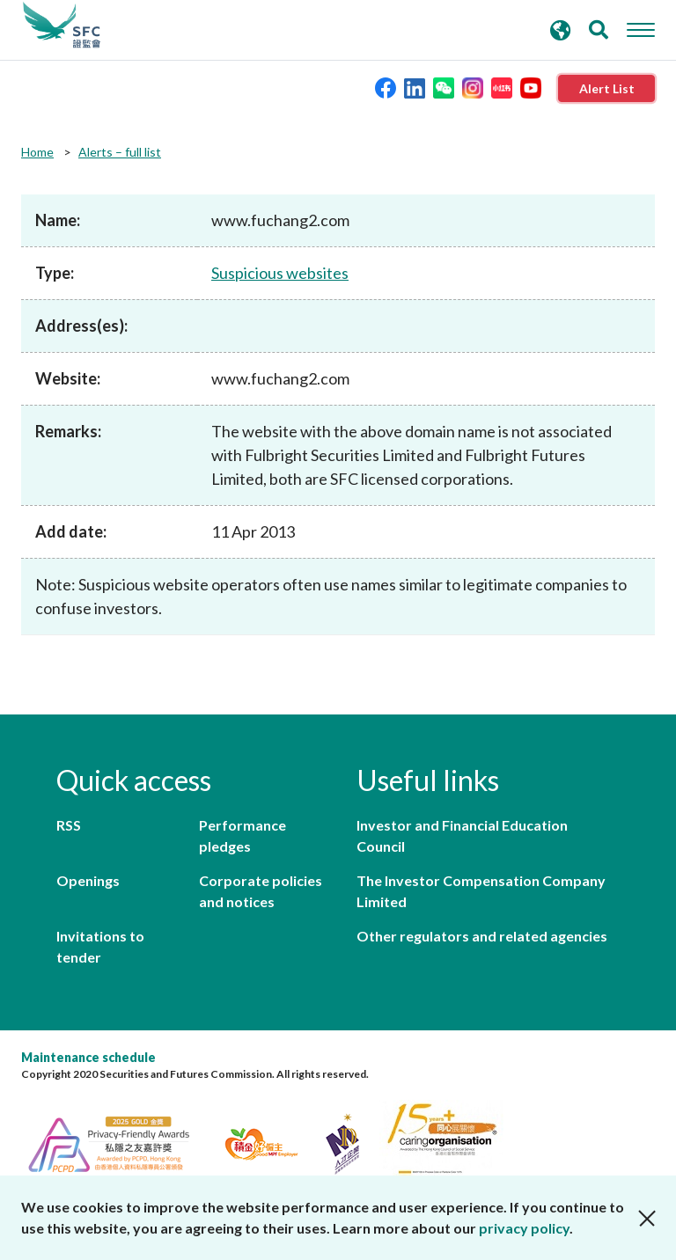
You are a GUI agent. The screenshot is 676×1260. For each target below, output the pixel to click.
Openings (88, 880)
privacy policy (524, 1228)
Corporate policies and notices (260, 891)
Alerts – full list (119, 151)
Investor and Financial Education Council (462, 835)
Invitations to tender (100, 946)
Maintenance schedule (88, 1057)
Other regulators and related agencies (481, 935)
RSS (68, 825)
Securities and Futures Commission (61, 25)
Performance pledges (242, 835)
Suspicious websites (280, 272)
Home (37, 151)
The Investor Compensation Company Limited (481, 891)
